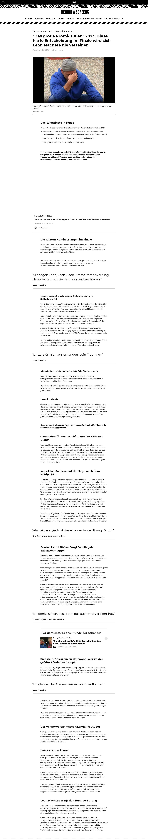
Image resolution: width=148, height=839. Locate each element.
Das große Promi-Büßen (58, 311)
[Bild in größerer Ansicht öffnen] (74, 80)
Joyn (57, 427)
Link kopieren (40, 227)
